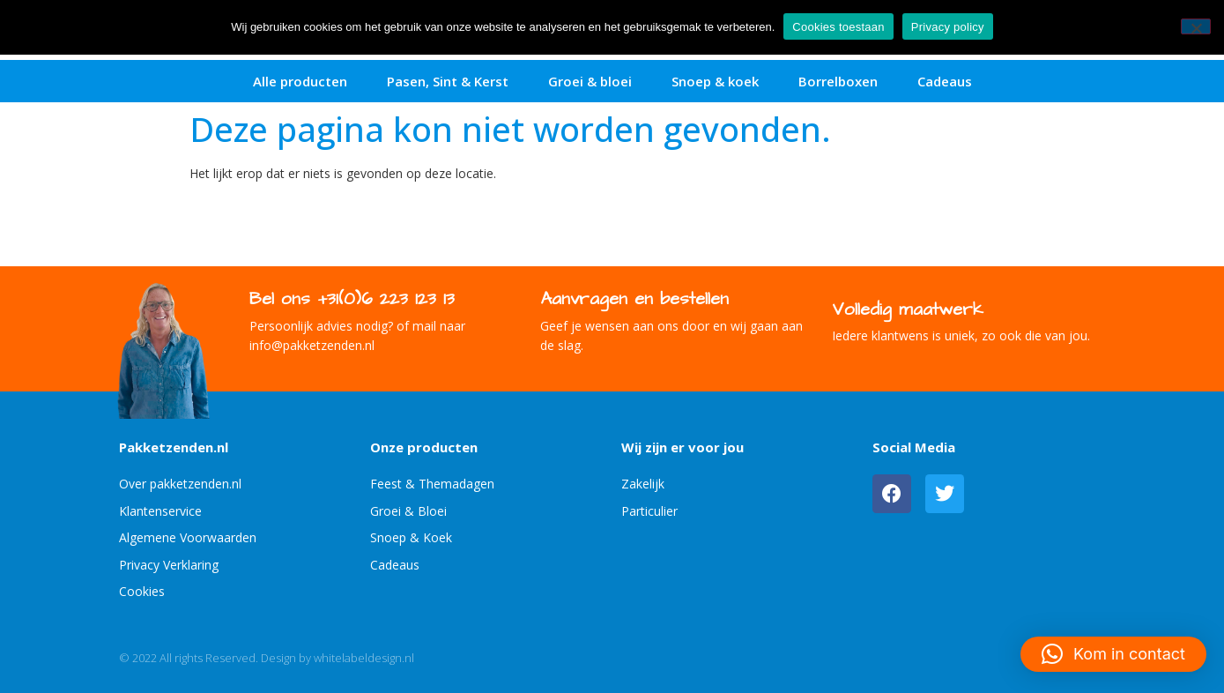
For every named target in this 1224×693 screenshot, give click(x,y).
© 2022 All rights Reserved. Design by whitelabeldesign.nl (266, 658)
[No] (1196, 26)
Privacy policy (947, 27)
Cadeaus (944, 81)
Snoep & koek (715, 81)
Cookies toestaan (838, 27)
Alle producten (300, 81)
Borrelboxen (838, 81)
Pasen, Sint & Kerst (447, 81)
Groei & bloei (590, 81)
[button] (1113, 654)
